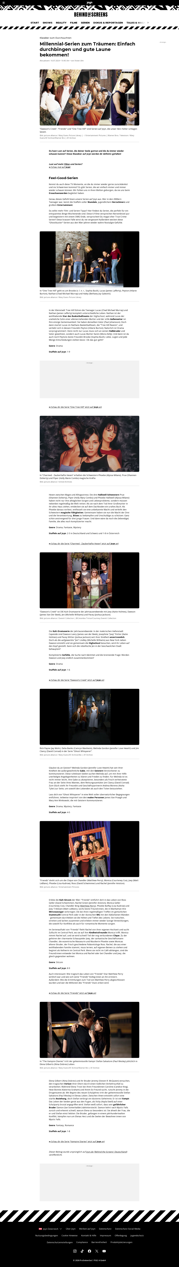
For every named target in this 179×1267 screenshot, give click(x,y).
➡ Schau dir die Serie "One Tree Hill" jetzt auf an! (75, 407)
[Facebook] (89, 1251)
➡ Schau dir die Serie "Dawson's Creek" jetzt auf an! (76, 680)
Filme (67, 164)
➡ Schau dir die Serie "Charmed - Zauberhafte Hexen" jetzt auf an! (83, 543)
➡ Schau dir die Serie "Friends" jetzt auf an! (72, 993)
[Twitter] (97, 1251)
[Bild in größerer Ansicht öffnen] (89, 97)
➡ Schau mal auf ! (59, 167)
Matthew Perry (88, 905)
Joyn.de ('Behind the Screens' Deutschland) (106, 1151)
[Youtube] (104, 1251)
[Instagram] (75, 1251)
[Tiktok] (82, 1251)
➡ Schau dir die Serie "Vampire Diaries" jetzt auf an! (77, 1141)
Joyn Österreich (50, 1228)
